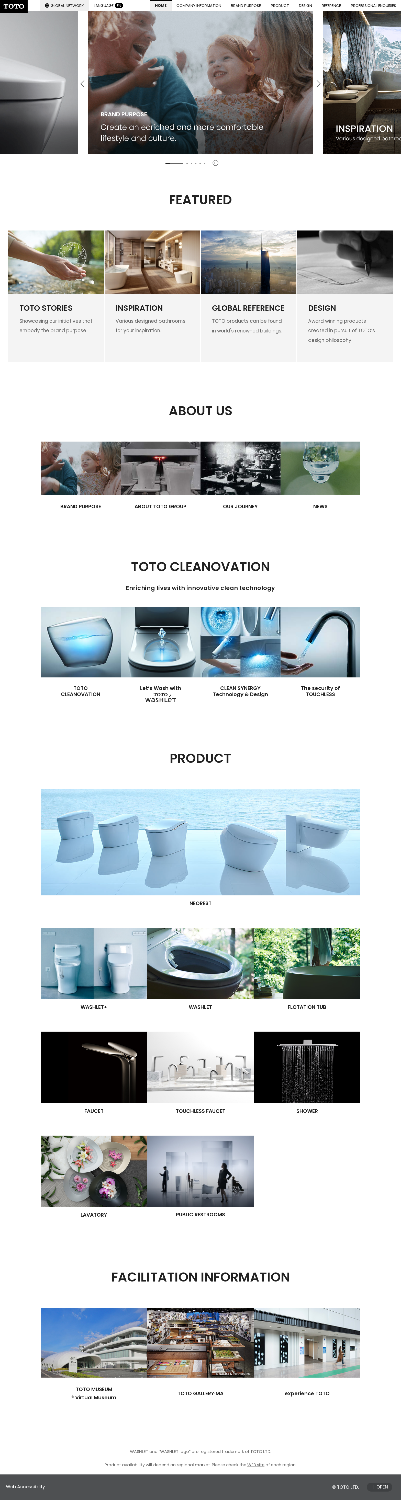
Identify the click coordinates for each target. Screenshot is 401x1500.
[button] (246, 5)
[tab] (174, 163)
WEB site (255, 1465)
